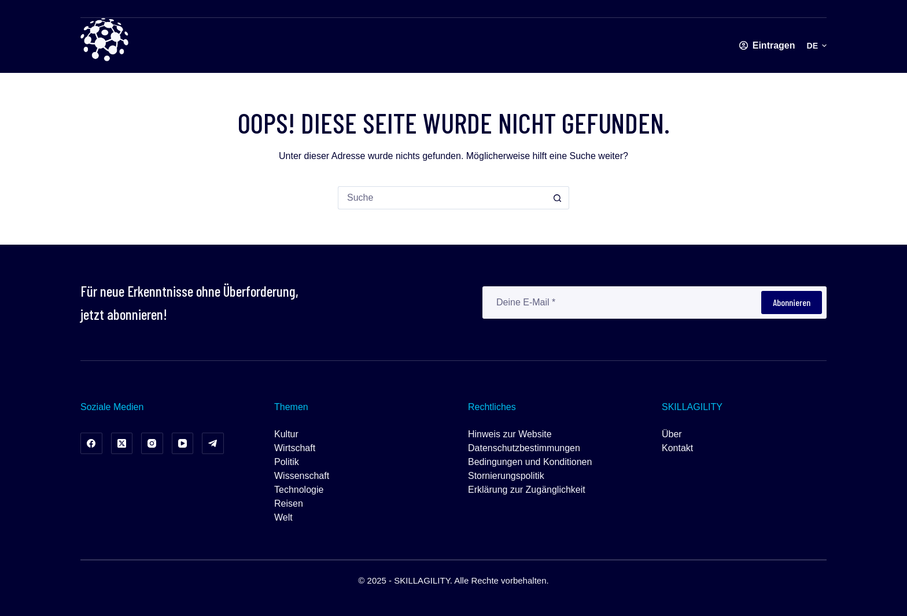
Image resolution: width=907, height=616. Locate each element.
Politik (286, 462)
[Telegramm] (213, 444)
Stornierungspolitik (506, 476)
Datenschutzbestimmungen (524, 448)
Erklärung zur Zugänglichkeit (526, 490)
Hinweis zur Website (510, 434)
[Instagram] (152, 444)
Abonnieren (791, 302)
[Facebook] (91, 444)
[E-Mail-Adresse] (621, 302)
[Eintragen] (767, 46)
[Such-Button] (557, 197)
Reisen (288, 503)
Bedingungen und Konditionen (530, 462)
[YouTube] (183, 444)
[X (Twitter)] (122, 444)
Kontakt (677, 448)
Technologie (298, 490)
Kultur (286, 434)
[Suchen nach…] (442, 197)
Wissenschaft (301, 476)
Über (672, 434)
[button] (817, 46)
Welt (283, 517)
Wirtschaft (294, 448)
